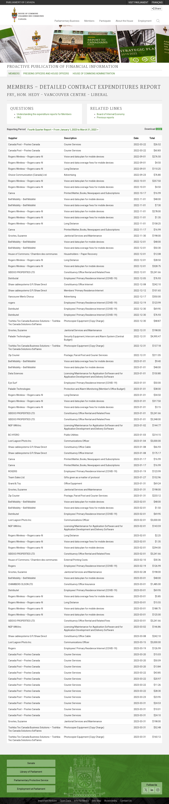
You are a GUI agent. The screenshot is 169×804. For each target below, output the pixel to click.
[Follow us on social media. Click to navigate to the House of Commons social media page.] (151, 788)
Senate (31, 763)
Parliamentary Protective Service (31, 780)
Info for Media (81, 800)
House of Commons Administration (94, 73)
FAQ (19, 117)
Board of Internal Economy (111, 114)
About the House (124, 21)
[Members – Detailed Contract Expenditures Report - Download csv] (159, 129)
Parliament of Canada (20, 2)
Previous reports (105, 117)
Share (156, 8)
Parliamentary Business (67, 21)
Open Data (65, 800)
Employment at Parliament (31, 789)
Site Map (96, 800)
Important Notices (47, 800)
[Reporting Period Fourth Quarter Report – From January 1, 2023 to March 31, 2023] (63, 129)
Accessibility (110, 800)
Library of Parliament (31, 771)
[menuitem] (138, 2)
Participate (105, 21)
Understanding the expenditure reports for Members (44, 114)
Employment (145, 21)
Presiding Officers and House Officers (46, 73)
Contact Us (126, 800)
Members (89, 21)
